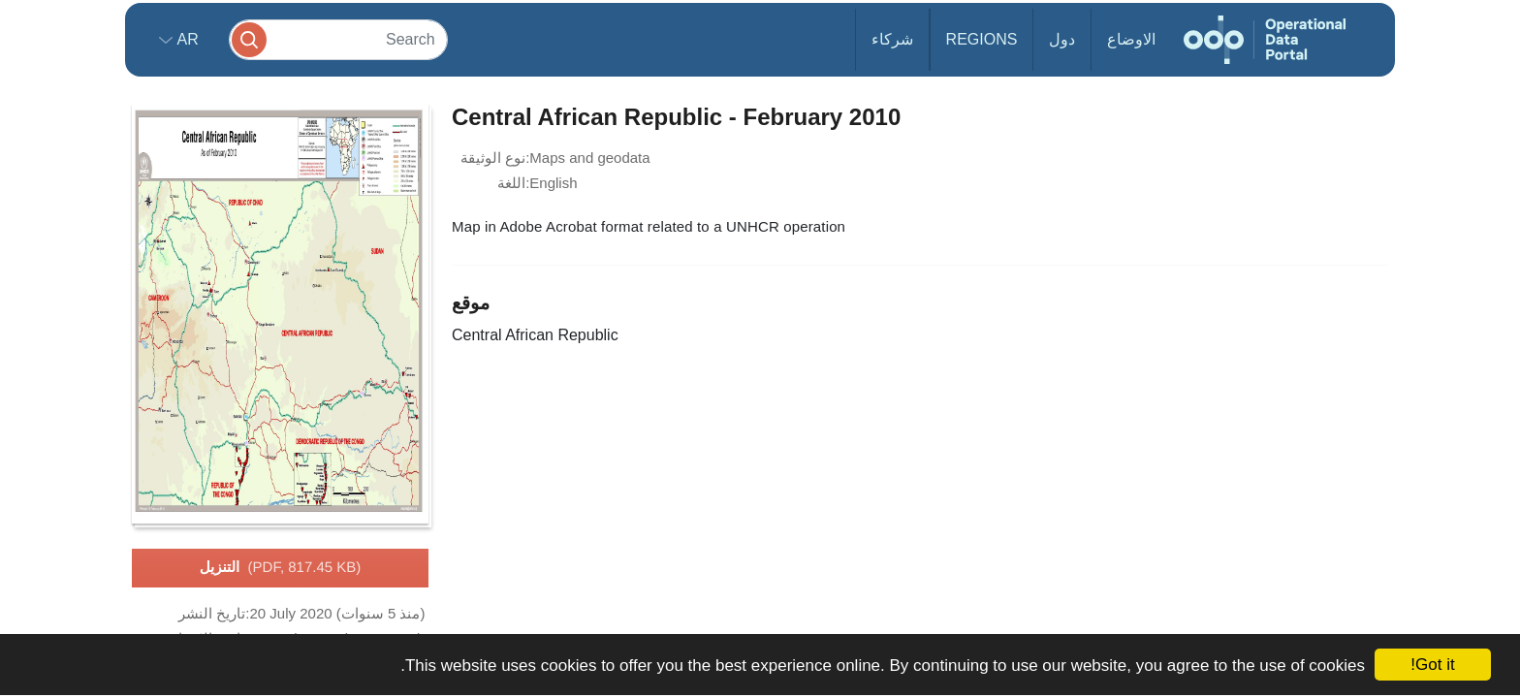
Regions (982, 39)
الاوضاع (1131, 39)
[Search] (338, 39)
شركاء (892, 39)
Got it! (1432, 664)
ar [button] (186, 39)
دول (1062, 39)
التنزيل (281, 568)
